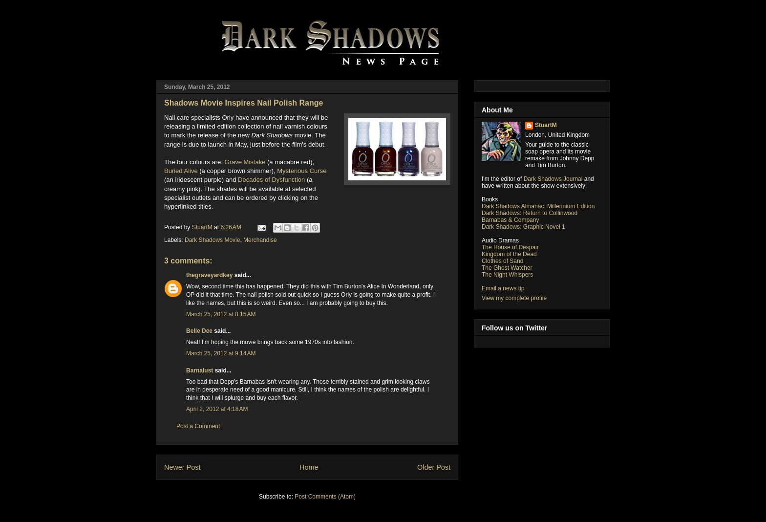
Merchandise (260, 240)
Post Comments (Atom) (325, 496)
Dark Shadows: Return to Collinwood (529, 213)
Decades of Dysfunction (271, 179)
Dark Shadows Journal (553, 178)
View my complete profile (514, 298)
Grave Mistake (245, 162)
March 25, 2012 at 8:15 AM (220, 314)
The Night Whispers (507, 274)
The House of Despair (510, 247)
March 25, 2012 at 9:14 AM (220, 353)
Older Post (433, 467)
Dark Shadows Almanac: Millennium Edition (538, 206)
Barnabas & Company (510, 220)
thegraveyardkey (209, 275)
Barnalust (199, 370)
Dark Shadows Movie (212, 240)
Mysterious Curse (301, 170)
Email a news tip (503, 288)
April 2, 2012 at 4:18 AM (217, 409)
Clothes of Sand (502, 261)
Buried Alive (181, 170)
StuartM (546, 125)
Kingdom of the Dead (509, 254)
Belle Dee (199, 330)
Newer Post (182, 467)
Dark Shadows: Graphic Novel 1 (523, 226)
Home (308, 467)
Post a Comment (198, 426)
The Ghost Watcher (507, 267)
